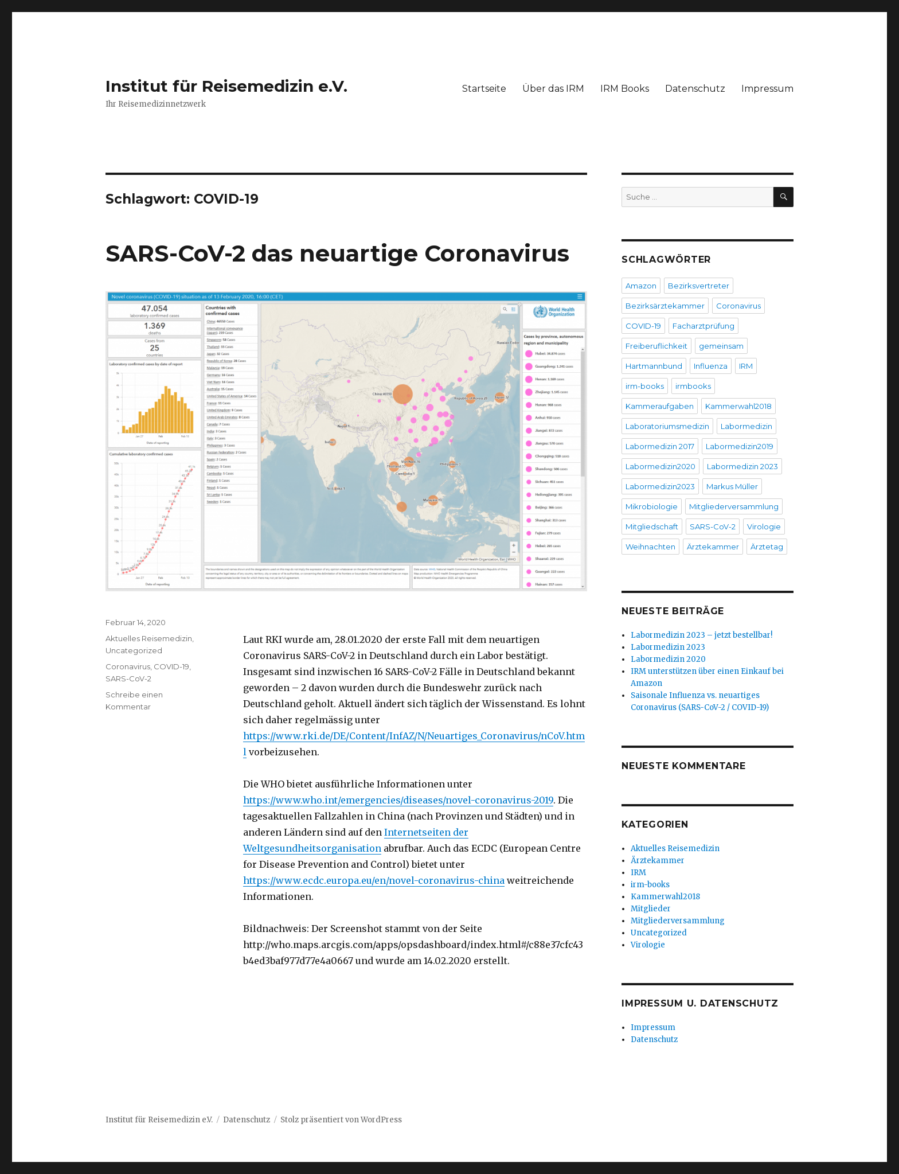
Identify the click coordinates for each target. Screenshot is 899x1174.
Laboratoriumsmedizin (667, 426)
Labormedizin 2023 (742, 466)
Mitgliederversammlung (734, 506)
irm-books (645, 386)
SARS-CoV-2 (128, 678)
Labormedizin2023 (660, 486)
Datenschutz (695, 88)
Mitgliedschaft (652, 526)
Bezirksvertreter (698, 285)
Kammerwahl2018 (738, 406)
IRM (746, 365)
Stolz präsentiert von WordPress (341, 1120)
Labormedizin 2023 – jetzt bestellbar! (701, 635)
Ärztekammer (713, 546)
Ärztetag (767, 546)
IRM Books (624, 88)
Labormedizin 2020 (668, 659)
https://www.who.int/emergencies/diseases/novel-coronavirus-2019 (398, 800)
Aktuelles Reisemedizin (148, 638)
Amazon (641, 285)
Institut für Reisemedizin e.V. (226, 86)
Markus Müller (732, 486)
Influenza (711, 365)
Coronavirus (127, 666)
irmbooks (693, 386)
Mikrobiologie (652, 506)
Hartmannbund (654, 365)
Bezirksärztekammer (665, 305)
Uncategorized (133, 650)
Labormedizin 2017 (660, 446)
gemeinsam (721, 345)
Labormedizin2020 (660, 466)
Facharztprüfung (703, 325)
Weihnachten (650, 546)
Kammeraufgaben (660, 406)
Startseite (484, 88)
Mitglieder (651, 909)
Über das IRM (553, 88)
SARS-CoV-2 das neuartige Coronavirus (337, 253)
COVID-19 (171, 666)
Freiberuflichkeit (656, 345)
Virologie (764, 526)
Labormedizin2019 (739, 446)
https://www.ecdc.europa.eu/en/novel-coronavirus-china (374, 880)
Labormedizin (746, 426)
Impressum (767, 88)
